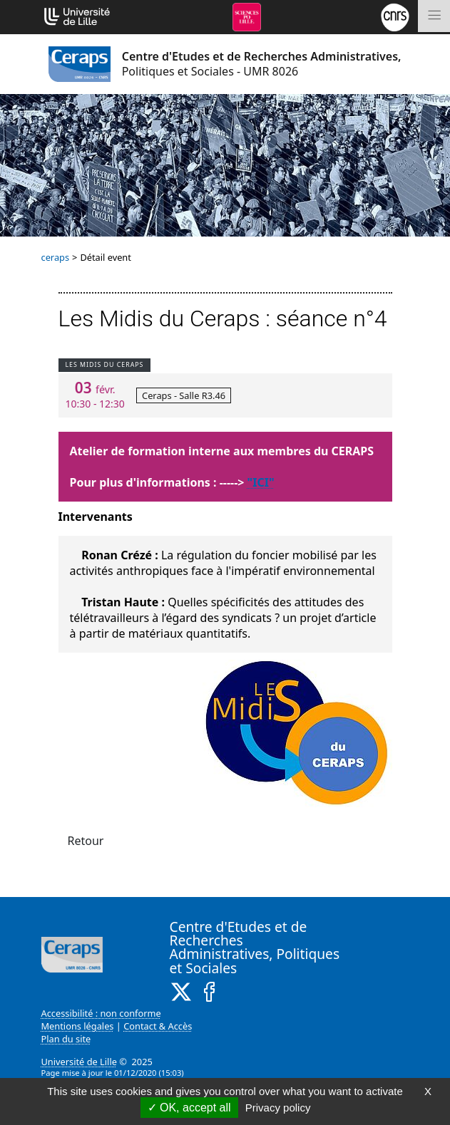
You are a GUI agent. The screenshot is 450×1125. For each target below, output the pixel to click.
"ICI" (261, 482)
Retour (86, 841)
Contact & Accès (157, 1026)
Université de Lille (79, 1061)
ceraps (55, 257)
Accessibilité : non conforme (101, 1013)
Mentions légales (77, 1026)
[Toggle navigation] (434, 16)
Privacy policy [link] (278, 1107)
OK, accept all (189, 1107)
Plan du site (66, 1038)
